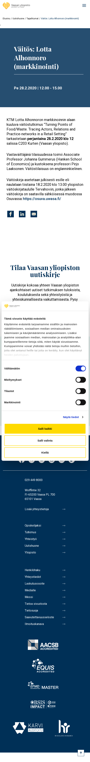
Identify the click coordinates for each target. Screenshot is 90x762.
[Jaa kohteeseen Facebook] (10, 214)
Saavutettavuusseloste (39, 617)
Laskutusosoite (35, 583)
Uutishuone (18, 18)
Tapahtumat (33, 18)
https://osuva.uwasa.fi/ (42, 199)
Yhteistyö (31, 539)
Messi (29, 597)
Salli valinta (45, 440)
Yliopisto (30, 552)
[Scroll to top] (81, 753)
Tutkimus (30, 532)
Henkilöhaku (32, 570)
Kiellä (45, 452)
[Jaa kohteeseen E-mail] (34, 214)
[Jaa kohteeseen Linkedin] (22, 214)
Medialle (30, 590)
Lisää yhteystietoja (37, 509)
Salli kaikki (45, 428)
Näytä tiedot (71, 417)
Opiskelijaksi (33, 525)
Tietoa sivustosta (36, 603)
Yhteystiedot (33, 577)
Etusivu (6, 18)
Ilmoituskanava (34, 624)
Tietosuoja (31, 610)
